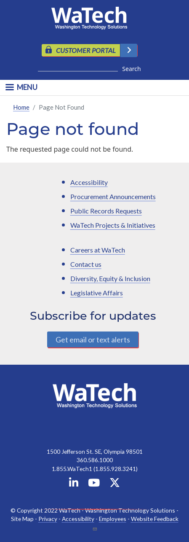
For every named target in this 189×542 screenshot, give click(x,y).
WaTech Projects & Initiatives (112, 225)
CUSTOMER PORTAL (86, 50)
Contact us (85, 264)
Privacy (47, 518)
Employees (112, 518)
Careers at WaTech (97, 250)
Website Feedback (154, 518)
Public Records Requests (106, 211)
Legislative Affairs (96, 293)
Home (21, 107)
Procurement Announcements (113, 196)
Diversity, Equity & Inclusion (110, 278)
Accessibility (89, 182)
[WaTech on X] (114, 484)
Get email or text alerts (93, 339)
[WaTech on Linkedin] (74, 484)
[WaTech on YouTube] (94, 484)
